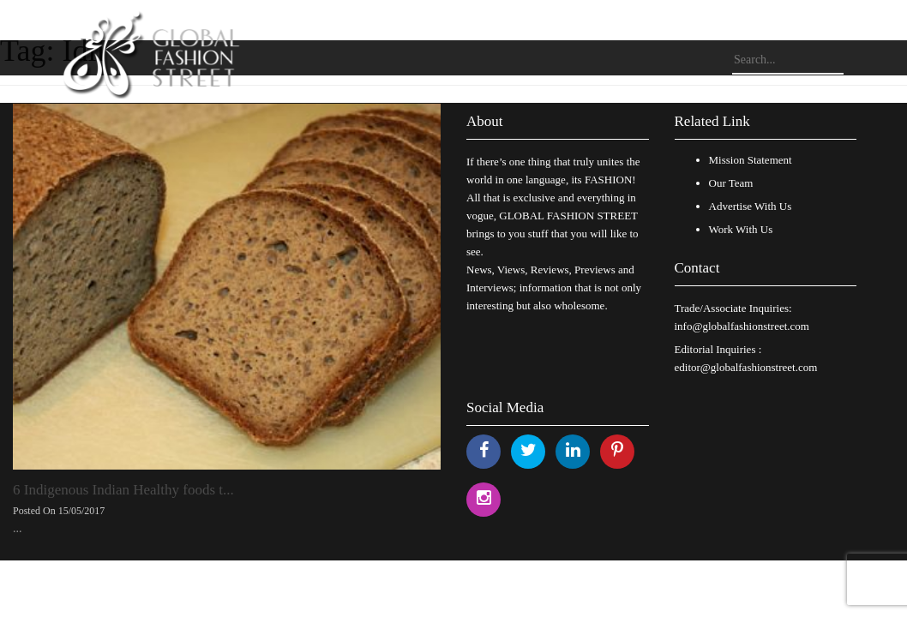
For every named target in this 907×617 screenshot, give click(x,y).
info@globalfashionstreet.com (742, 326)
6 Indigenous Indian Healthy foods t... (123, 490)
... (17, 528)
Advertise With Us (750, 206)
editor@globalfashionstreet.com (746, 367)
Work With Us (741, 229)
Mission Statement (750, 159)
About (484, 121)
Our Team (731, 183)
